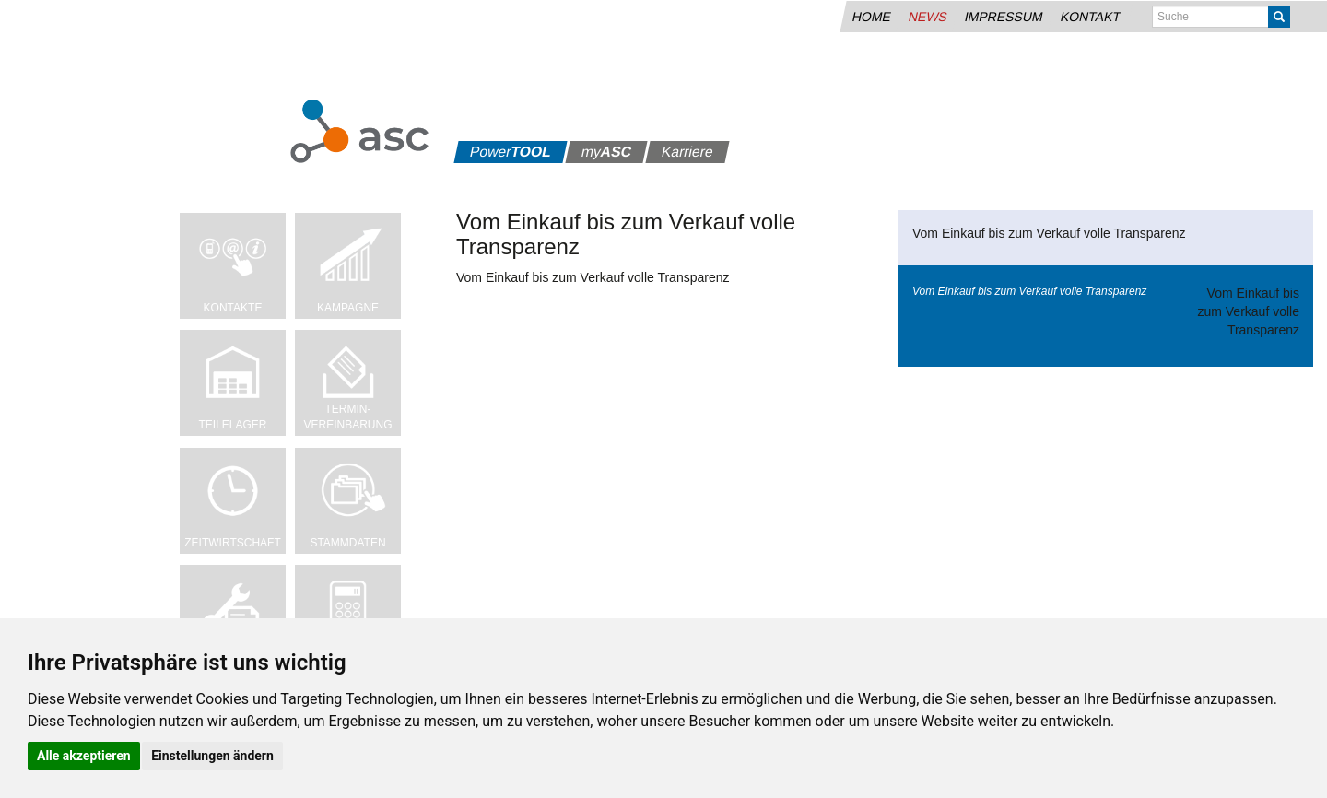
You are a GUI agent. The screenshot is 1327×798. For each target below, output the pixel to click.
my (606, 151)
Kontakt (1090, 16)
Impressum (1003, 16)
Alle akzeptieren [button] (84, 755)
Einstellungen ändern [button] (212, 755)
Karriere (688, 151)
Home (871, 16)
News (927, 16)
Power (511, 151)
